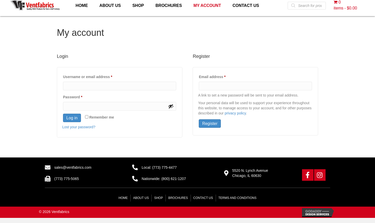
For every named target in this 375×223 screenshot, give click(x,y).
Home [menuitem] (123, 198)
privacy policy (235, 113)
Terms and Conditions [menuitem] (237, 198)
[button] (308, 175)
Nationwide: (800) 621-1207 (164, 179)
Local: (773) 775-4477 (159, 167)
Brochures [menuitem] (178, 198)
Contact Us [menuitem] (203, 198)
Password (80, 96)
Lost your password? (78, 127)
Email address (220, 76)
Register (209, 123)
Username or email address (95, 76)
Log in (72, 118)
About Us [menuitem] (141, 198)
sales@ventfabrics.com (72, 167)
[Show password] (171, 106)
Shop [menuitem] (158, 198)
